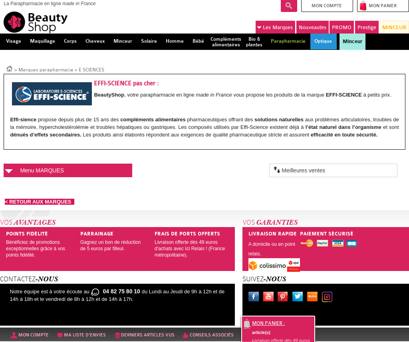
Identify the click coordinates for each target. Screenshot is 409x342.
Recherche (289, 6)
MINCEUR (394, 27)
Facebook (255, 298)
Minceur (352, 41)
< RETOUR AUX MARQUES (39, 202)
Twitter (299, 298)
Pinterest (284, 298)
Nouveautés (312, 27)
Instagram (329, 298)
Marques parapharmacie (45, 70)
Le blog (314, 298)
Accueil (9, 68)
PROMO (341, 27)
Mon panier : (268, 323)
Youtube (270, 298)
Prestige (366, 27)
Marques (275, 27)
